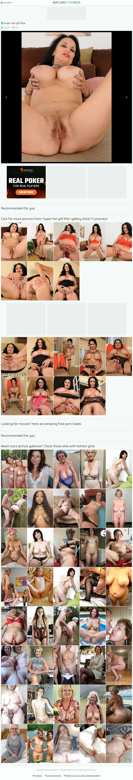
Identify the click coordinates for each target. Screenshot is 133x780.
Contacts (37, 775)
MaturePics (66, 2)
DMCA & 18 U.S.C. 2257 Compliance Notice (82, 775)
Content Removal (53, 775)
